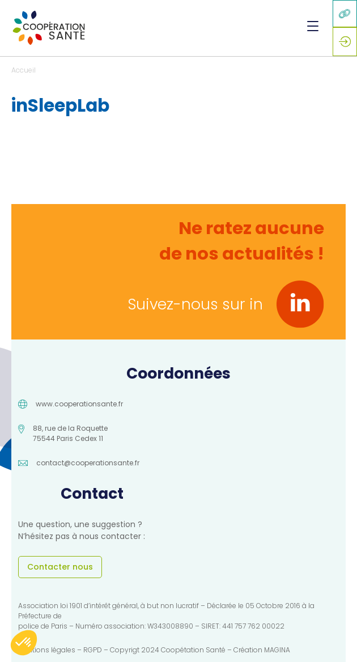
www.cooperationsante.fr (79, 404)
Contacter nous (60, 566)
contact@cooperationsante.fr (87, 463)
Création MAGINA (261, 650)
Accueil (23, 70)
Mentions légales (46, 650)
